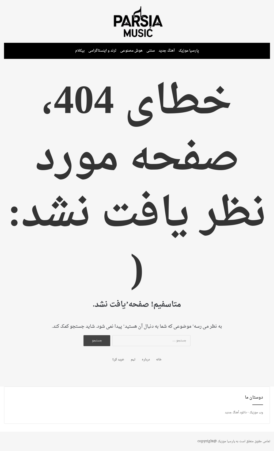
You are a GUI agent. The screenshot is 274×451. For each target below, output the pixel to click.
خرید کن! (118, 359)
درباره (146, 359)
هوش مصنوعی (131, 50)
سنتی (150, 50)
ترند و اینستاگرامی (102, 50)
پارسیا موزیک (188, 50)
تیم (133, 359)
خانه (159, 359)
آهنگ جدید (167, 50)
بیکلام (80, 50)
